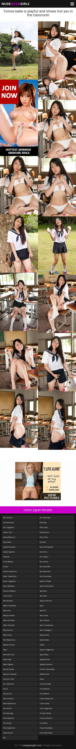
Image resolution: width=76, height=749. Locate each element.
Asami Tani (7, 532)
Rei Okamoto (8, 684)
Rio (4, 737)
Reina (5, 689)
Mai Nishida (7, 601)
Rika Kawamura (9, 703)
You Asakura (45, 689)
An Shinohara (8, 522)
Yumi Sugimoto (46, 708)
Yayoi (42, 679)
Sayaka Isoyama (46, 664)
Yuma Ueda (44, 703)
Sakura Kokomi (46, 601)
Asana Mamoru (9, 537)
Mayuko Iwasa (8, 615)
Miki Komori (8, 630)
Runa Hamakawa (46, 547)
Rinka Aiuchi (8, 733)
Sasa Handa (44, 640)
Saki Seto (43, 596)
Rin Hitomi (7, 708)
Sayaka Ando (45, 659)
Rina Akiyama (8, 718)
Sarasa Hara (44, 635)
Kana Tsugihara (9, 581)
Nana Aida (7, 659)
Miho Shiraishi (9, 625)
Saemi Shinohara (46, 586)
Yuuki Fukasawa (46, 728)
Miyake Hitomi (9, 645)
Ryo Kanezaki (45, 571)
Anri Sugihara (8, 527)
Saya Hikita (44, 654)
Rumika (43, 542)
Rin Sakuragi (8, 713)
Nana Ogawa (8, 664)
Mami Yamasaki (9, 605)
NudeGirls (15, 4)
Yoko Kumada (45, 684)
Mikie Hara (7, 635)
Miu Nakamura (9, 640)
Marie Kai (7, 610)
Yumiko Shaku (45, 713)
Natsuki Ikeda (8, 669)
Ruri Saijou (44, 557)
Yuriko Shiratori (46, 718)
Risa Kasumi (44, 532)
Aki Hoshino (8, 517)
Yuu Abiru (44, 723)
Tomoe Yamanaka (47, 669)
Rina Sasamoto (9, 728)
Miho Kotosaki (9, 620)
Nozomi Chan (8, 679)
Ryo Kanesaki (45, 566)
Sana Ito (43, 610)
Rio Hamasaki (45, 517)
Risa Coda (43, 527)
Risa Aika (43, 522)
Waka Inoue (44, 674)
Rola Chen (44, 537)
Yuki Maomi (44, 693)
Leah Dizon (7, 596)
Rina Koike (7, 723)
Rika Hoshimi (8, 698)
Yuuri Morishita (46, 733)
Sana (41, 605)
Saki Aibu (43, 591)
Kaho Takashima (9, 576)
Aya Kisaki (7, 542)
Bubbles (6, 557)
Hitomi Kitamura (10, 571)
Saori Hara (44, 615)
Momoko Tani (8, 654)
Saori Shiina (44, 620)
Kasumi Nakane (9, 591)
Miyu (5, 649)
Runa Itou (43, 552)
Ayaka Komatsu (9, 547)
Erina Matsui (8, 561)
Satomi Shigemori (47, 649)
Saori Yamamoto (46, 625)
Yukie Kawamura (46, 698)
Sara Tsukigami (46, 630)
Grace (5, 566)
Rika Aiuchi (7, 693)
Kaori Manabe (8, 586)
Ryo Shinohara (45, 576)
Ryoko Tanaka (45, 581)
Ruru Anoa (44, 561)
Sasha (42, 645)
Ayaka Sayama (9, 552)
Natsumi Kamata (9, 674)
